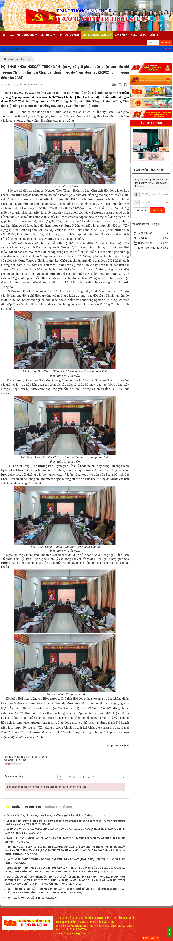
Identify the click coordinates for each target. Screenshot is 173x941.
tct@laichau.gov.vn (75, 933)
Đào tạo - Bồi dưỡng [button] (23, 36)
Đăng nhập (157, 210)
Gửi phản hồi (151, 938)
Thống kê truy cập (145, 224)
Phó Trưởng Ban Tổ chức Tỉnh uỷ (96, 380)
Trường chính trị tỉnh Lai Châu (35, 931)
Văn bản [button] (121, 36)
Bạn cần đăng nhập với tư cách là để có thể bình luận (47, 786)
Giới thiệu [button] (47, 36)
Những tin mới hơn (26, 807)
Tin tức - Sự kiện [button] (68, 35)
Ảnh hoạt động (151, 123)
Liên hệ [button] (154, 35)
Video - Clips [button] (138, 35)
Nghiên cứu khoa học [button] (96, 36)
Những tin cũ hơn (58, 807)
